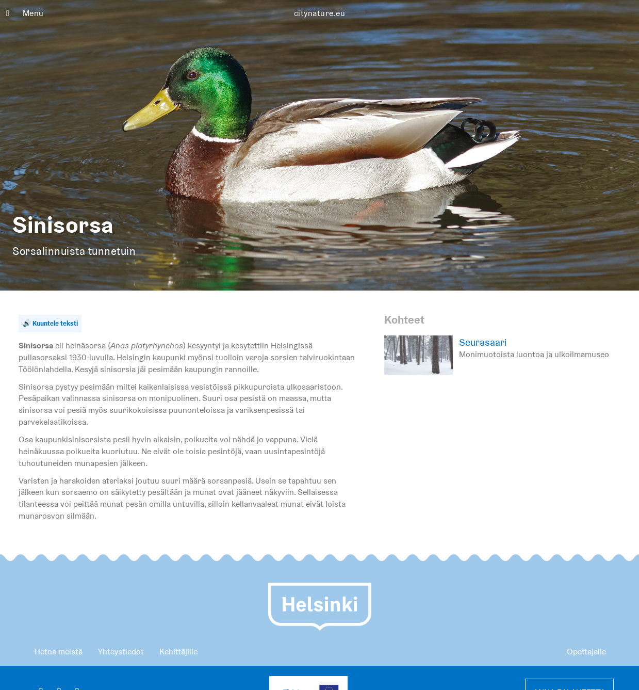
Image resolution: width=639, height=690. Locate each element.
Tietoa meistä (58, 651)
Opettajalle (586, 651)
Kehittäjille (178, 651)
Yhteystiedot (121, 651)
